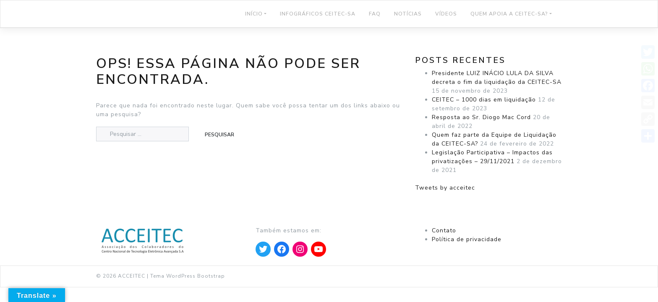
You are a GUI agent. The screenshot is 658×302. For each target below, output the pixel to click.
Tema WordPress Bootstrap (187, 276)
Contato (444, 230)
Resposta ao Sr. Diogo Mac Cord (481, 117)
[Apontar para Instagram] (300, 249)
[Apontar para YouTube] (318, 249)
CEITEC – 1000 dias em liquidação (484, 100)
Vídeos (446, 13)
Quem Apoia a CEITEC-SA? (509, 13)
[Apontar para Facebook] (281, 249)
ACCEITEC (131, 276)
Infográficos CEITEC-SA (317, 13)
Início (254, 13)
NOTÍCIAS (408, 13)
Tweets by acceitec (445, 188)
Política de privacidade (466, 239)
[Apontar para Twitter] (263, 249)
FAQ (375, 13)
